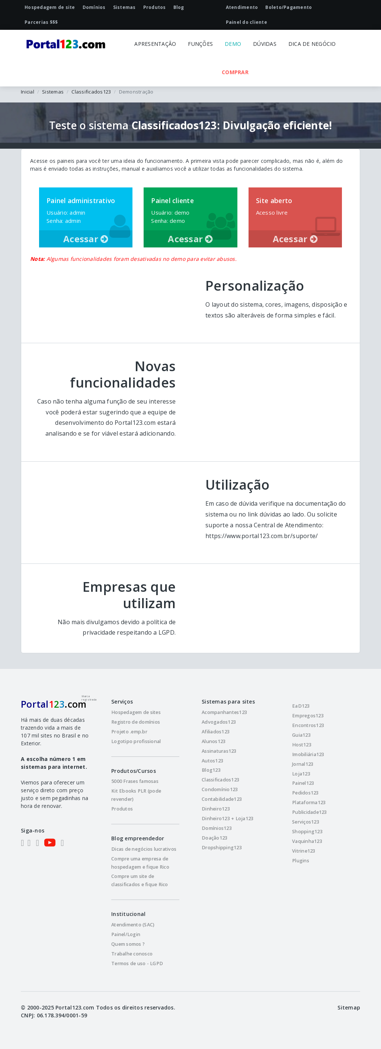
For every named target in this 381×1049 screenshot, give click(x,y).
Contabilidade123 (222, 799)
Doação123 (214, 838)
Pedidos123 (305, 793)
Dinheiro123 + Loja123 (227, 818)
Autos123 (212, 761)
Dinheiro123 (216, 809)
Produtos (122, 809)
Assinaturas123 (219, 751)
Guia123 (301, 735)
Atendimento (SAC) (132, 925)
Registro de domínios (135, 722)
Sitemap (348, 1007)
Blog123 (211, 770)
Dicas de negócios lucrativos (143, 849)
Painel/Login (125, 934)
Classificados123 (91, 91)
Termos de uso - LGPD (137, 963)
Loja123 (301, 774)
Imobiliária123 (308, 754)
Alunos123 (213, 741)
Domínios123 (217, 828)
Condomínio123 (220, 789)
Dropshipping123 (222, 847)
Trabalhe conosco (132, 954)
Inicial (27, 91)
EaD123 (301, 706)
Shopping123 (307, 831)
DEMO (233, 43)
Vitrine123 (304, 851)
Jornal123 (302, 764)
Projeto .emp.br (129, 732)
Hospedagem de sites (136, 712)
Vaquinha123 (307, 841)
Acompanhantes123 (224, 712)
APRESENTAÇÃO (155, 43)
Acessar (85, 239)
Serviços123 (305, 822)
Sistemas (53, 91)
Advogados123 (219, 722)
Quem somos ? (128, 944)
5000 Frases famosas (135, 781)
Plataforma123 (309, 802)
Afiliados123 (216, 732)
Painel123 (303, 783)
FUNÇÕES (200, 43)
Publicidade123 (309, 812)
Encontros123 (308, 725)
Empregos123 (308, 716)
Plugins (300, 860)
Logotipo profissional (136, 741)
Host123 (301, 745)
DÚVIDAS (264, 43)
